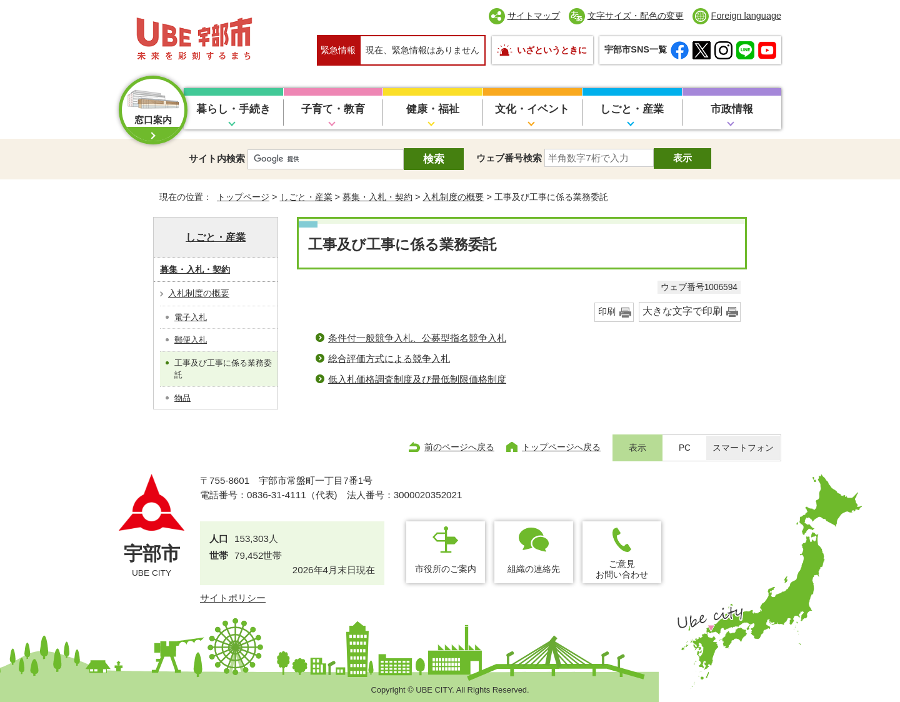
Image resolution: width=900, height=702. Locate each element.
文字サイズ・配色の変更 (636, 16)
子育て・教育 (333, 109)
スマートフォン (743, 448)
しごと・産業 (632, 109)
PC (685, 448)
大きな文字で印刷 (682, 311)
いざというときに (552, 50)
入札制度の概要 (453, 197)
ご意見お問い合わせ (622, 569)
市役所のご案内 (445, 569)
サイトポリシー (233, 598)
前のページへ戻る (459, 447)
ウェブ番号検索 (509, 158)
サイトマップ (534, 16)
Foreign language (746, 16)
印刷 (607, 311)
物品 (182, 398)
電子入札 (190, 317)
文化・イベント (532, 109)
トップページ (243, 197)
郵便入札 (190, 339)
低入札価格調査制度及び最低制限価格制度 (417, 379)
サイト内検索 (217, 158)
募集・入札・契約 (377, 197)
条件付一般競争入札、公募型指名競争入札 (417, 338)
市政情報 (732, 109)
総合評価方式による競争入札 (389, 358)
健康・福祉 (432, 109)
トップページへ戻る (561, 447)
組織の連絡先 (534, 569)
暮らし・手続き (233, 109)
